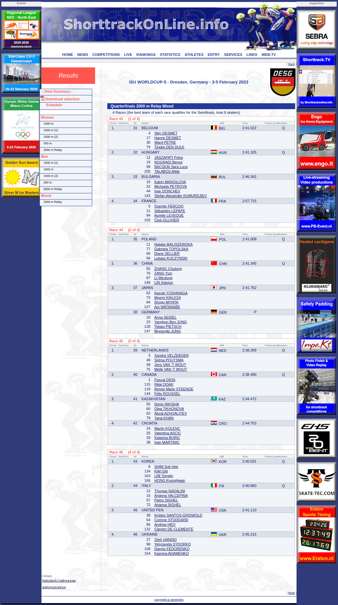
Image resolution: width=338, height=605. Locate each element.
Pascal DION (164, 380)
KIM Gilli (161, 471)
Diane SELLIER (167, 253)
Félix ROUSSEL (167, 394)
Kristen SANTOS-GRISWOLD (178, 515)
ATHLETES (194, 55)
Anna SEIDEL (165, 317)
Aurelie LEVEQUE (169, 215)
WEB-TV (269, 55)
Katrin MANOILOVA (170, 182)
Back (291, 64)
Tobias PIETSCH (168, 326)
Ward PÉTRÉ (165, 142)
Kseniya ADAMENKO (171, 553)
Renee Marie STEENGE (174, 389)
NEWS (82, 55)
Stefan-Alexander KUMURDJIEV (180, 196)
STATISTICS (170, 55)
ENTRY (214, 55)
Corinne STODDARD (171, 520)
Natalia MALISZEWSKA (173, 244)
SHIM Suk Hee (166, 467)
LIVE (128, 55)
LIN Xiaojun (163, 282)
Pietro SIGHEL (166, 500)
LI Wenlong (163, 278)
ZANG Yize (163, 273)
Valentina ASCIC (167, 433)
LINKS (252, 55)
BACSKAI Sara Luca (171, 167)
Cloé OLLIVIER (166, 220)
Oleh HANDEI (165, 540)
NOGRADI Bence (168, 162)
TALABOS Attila (167, 171)
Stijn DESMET (165, 133)
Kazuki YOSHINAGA (171, 293)
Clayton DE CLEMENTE (174, 529)
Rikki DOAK (163, 384)
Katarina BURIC (167, 438)
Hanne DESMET (167, 138)
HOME (67, 55)
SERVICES (233, 55)
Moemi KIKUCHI (167, 298)
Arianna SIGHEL (167, 505)
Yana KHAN (164, 418)
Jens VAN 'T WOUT (170, 365)
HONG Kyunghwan (169, 480)
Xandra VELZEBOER (171, 355)
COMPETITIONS (106, 55)
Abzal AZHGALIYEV (170, 413)
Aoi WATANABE (167, 307)
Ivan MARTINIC (167, 442)
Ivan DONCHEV (167, 191)
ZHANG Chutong (168, 269)
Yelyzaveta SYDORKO (172, 544)
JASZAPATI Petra (168, 157)
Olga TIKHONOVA (169, 409)
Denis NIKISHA (166, 404)
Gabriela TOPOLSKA (171, 249)
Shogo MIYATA (166, 302)
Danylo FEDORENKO (172, 549)
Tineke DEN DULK (169, 147)
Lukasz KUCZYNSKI (171, 258)
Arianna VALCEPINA (171, 495)
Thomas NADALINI (169, 491)
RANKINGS (146, 55)
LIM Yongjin (163, 476)
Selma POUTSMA (169, 360)
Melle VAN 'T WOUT (170, 369)
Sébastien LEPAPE (169, 211)
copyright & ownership (169, 599)
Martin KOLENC (167, 428)
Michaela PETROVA (170, 186)
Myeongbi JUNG (167, 331)
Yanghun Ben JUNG (170, 322)
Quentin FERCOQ (169, 206)
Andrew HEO (164, 524)
